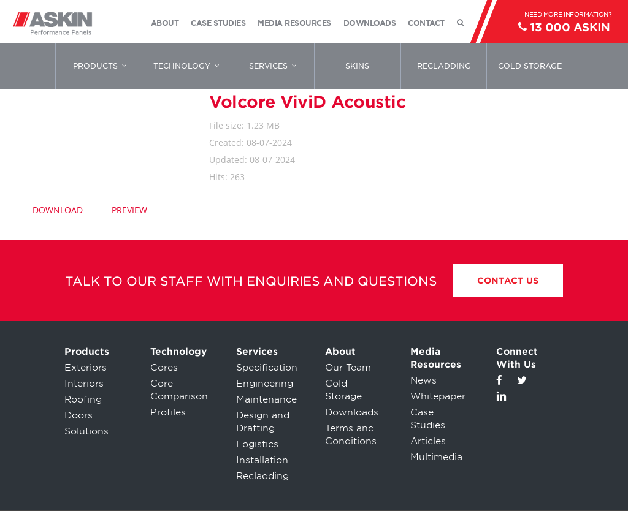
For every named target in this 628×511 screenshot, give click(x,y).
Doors (78, 415)
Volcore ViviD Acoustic (307, 102)
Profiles (168, 412)
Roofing (83, 399)
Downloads (351, 412)
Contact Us (507, 281)
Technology (178, 351)
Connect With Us (517, 358)
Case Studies (427, 419)
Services (257, 351)
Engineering (264, 383)
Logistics (257, 444)
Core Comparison (179, 390)
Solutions (86, 431)
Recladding (262, 476)
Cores (164, 367)
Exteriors (85, 367)
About (340, 351)
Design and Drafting (262, 422)
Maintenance (266, 399)
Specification (266, 367)
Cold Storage (343, 390)
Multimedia (436, 457)
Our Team (348, 367)
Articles (428, 441)
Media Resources (435, 358)
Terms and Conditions (351, 435)
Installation (262, 460)
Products (86, 351)
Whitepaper (437, 396)
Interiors (84, 383)
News (423, 380)
